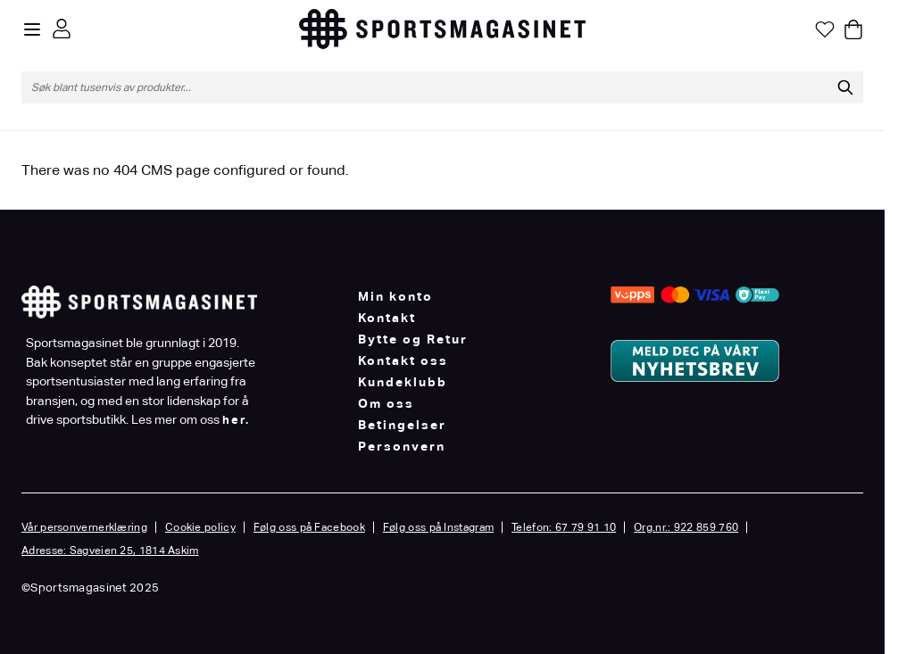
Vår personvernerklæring (84, 527)
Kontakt (387, 317)
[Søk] (845, 87)
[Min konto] (61, 28)
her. (236, 419)
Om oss (386, 403)
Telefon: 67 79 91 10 (563, 527)
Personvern (401, 446)
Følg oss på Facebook (309, 527)
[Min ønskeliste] (825, 29)
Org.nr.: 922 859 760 (686, 527)
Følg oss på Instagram (438, 527)
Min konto (395, 296)
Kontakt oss (403, 360)
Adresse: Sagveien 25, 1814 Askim (110, 550)
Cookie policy (200, 527)
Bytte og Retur (413, 339)
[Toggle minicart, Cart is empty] (853, 29)
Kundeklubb (402, 382)
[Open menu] (32, 29)
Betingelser (402, 425)
